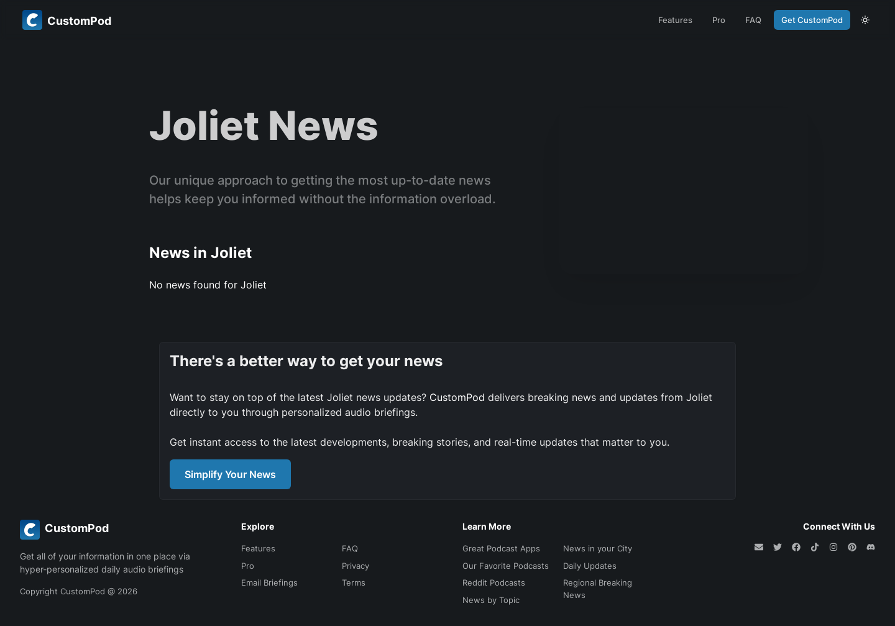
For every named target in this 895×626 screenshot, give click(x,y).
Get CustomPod (812, 20)
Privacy (355, 566)
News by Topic (491, 600)
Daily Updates (590, 566)
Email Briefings (269, 582)
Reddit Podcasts (493, 582)
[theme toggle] (865, 20)
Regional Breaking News (597, 589)
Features (675, 20)
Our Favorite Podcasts (505, 566)
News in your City (597, 548)
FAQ (753, 20)
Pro (718, 20)
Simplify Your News (230, 474)
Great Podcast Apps (501, 548)
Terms (353, 582)
